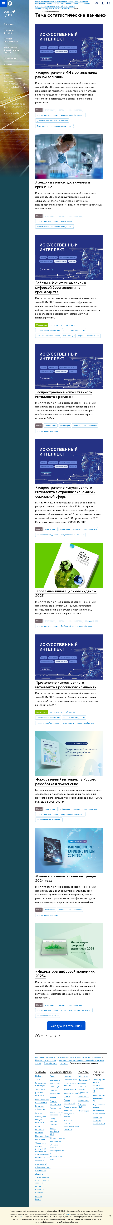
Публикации (10, 58)
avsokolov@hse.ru (17, 87)
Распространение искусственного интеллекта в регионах (63, 394)
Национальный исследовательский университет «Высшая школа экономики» (68, 1057)
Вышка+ (53, 1097)
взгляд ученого (91, 620)
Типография (83, 1096)
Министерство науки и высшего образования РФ (99, 1085)
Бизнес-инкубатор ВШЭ (54, 1131)
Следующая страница (66, 1026)
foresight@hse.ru (17, 112)
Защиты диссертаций (69, 1101)
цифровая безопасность (88, 335)
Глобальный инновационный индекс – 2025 (66, 593)
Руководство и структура (40, 1084)
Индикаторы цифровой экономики (76, 1010)
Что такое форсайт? (9, 31)
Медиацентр (83, 1100)
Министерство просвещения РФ (99, 1098)
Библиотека (83, 1076)
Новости (8, 64)
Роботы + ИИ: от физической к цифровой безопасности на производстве (60, 287)
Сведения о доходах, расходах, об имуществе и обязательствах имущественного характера (42, 1152)
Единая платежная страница (39, 1189)
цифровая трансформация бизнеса (52, 120)
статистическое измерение (49, 819)
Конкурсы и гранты (69, 1115)
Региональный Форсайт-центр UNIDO (11, 50)
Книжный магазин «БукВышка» (83, 1089)
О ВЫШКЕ (40, 1071)
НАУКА (68, 1071)
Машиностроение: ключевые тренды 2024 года (66, 878)
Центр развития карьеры (53, 1121)
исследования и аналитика (70, 109)
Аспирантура (55, 1108)
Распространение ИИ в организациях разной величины (66, 74)
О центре (9, 24)
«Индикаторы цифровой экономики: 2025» (65, 973)
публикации (50, 109)
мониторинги (56, 325)
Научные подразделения (45, 1060)
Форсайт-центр (50, 1063)
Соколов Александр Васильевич (13, 79)
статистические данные (47, 115)
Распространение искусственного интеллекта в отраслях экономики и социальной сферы (65, 492)
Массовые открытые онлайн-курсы (99, 1120)
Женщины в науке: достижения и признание (62, 184)
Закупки (38, 1113)
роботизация (69, 335)
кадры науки (66, 221)
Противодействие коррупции (43, 1137)
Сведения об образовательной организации (42, 1167)
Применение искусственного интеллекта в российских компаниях (65, 684)
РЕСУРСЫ (83, 1071)
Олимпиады (54, 1086)
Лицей (52, 1076)
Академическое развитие (70, 1108)
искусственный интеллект (72, 115)
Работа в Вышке (38, 1197)
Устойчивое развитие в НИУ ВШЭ (40, 1092)
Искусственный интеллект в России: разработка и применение (65, 781)
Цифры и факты (39, 1077)
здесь (69, 1214)
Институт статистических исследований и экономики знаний (55, 125)
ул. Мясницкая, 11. (12, 100)
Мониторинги (70, 1089)
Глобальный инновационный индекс (76, 626)
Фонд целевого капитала (39, 1129)
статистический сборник (47, 1015)
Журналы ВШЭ (82, 1105)
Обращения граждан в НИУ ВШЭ (40, 1119)
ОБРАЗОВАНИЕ (58, 1071)
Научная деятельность (11, 40)
